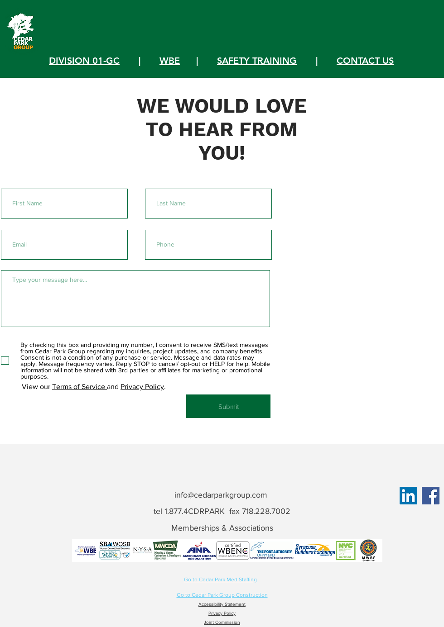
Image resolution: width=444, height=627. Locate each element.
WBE (169, 60)
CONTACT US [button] (365, 60)
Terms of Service (79, 386)
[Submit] (228, 406)
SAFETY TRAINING (257, 60)
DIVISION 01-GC (84, 60)
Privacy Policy (142, 386)
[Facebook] (430, 495)
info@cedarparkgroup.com (220, 494)
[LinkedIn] (408, 495)
